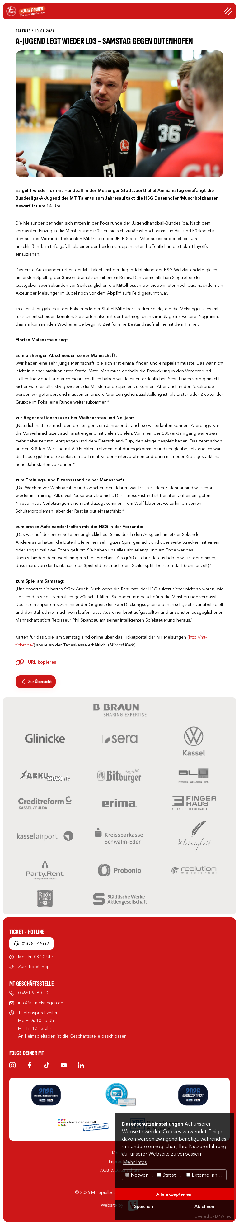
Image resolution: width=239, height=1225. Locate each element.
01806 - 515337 (35, 943)
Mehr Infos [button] (135, 1162)
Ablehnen (204, 1206)
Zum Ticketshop (34, 966)
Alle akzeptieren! (174, 1194)
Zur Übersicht (40, 681)
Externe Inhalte (205, 1175)
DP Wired (223, 1216)
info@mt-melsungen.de (40, 1002)
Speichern (144, 1206)
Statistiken (171, 1175)
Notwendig (140, 1175)
